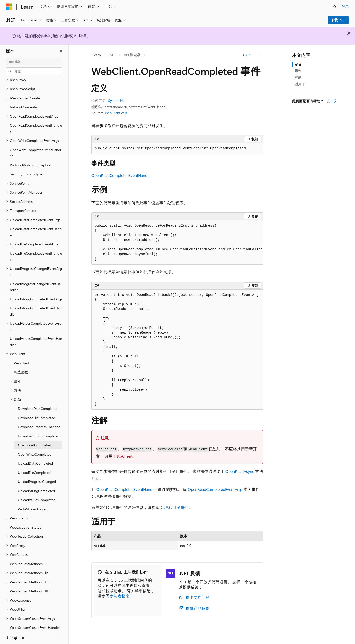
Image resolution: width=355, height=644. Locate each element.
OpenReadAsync (240, 471)
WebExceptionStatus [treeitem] (25, 521)
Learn (96, 54)
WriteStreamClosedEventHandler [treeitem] (35, 621)
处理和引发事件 (174, 507)
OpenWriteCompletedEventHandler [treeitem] (35, 146)
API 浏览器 (132, 54)
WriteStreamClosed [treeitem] (33, 502)
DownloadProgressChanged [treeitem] (39, 420)
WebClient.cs (114, 112)
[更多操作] (259, 55)
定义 (298, 64)
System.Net (117, 100)
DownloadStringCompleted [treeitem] (39, 429)
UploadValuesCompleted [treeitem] (37, 493)
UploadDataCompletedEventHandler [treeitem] (36, 225)
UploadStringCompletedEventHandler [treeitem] (36, 304)
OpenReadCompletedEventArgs (215, 489)
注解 (298, 77)
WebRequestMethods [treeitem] (26, 557)
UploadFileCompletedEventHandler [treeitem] (36, 250)
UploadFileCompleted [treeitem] (34, 466)
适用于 (300, 84)
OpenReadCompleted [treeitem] (34, 438)
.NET (112, 54)
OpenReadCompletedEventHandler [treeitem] (36, 122)
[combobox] (34, 62)
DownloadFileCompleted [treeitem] (36, 411)
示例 (298, 70)
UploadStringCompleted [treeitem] (36, 484)
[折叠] (61, 51)
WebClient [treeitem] (22, 356)
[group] (178, 242)
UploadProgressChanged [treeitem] (37, 475)
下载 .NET (338, 20)
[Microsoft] (9, 6)
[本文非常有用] (329, 101)
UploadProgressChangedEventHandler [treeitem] (35, 280)
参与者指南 (120, 595)
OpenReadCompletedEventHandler (122, 175)
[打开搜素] (335, 6)
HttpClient (123, 456)
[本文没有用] (335, 101)
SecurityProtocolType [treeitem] (26, 167)
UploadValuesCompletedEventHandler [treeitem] (36, 335)
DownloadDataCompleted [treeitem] (38, 402)
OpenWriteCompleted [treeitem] (35, 448)
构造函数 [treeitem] (21, 365)
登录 (345, 6)
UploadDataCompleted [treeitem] (35, 457)
